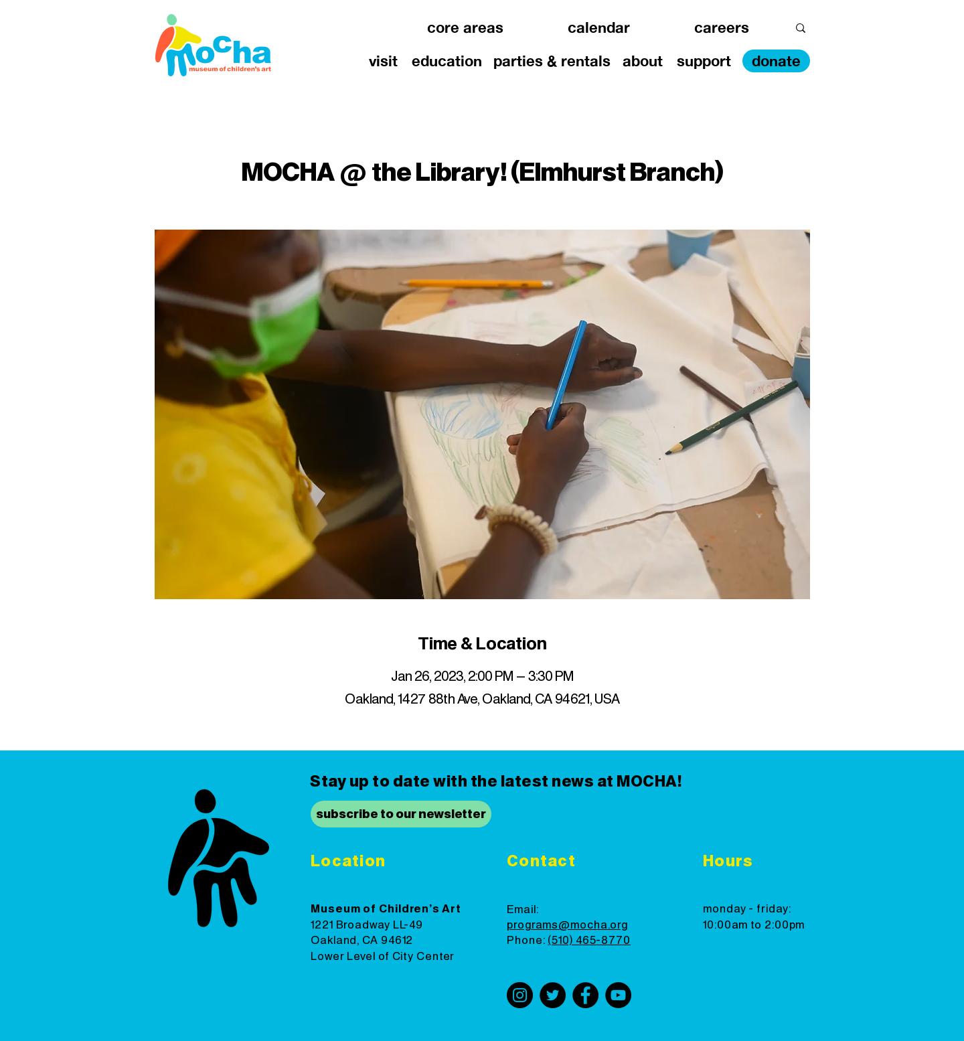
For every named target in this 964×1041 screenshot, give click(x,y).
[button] (465, 28)
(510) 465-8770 (589, 941)
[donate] (776, 61)
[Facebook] (585, 995)
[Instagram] (520, 995)
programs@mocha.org (567, 925)
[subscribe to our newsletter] (401, 814)
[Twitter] (553, 995)
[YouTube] (618, 995)
